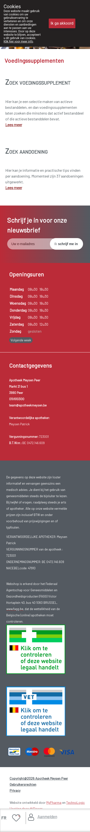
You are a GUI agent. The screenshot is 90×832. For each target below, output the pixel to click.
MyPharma (53, 802)
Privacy (15, 790)
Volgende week (21, 340)
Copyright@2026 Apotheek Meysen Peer (39, 778)
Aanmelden (47, 816)
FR (3, 817)
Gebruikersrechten (23, 784)
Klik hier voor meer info (18, 41)
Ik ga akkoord (62, 23)
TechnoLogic (75, 802)
